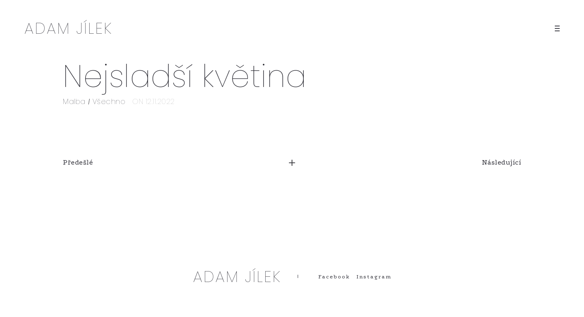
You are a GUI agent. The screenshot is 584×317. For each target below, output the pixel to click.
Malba (74, 101)
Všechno (109, 101)
